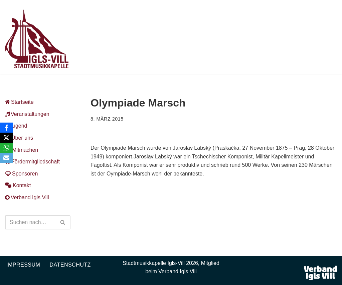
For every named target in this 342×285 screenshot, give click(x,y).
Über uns (19, 138)
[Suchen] (30, 222)
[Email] (6, 158)
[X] (6, 138)
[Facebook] (6, 128)
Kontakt (18, 185)
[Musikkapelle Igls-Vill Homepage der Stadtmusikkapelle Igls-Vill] (36, 38)
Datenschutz (70, 265)
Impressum (23, 265)
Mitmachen (21, 150)
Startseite (19, 102)
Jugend (16, 126)
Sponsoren (21, 173)
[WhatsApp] (6, 148)
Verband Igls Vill (27, 197)
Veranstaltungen (27, 114)
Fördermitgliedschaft (32, 161)
